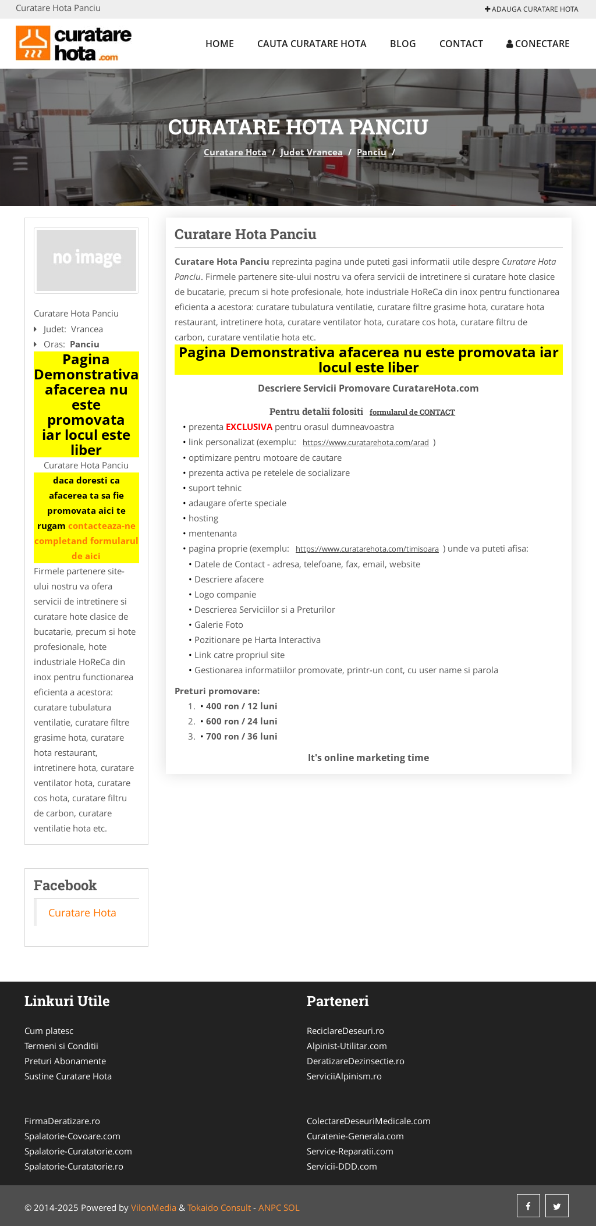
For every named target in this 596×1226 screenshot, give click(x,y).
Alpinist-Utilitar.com (347, 1045)
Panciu (371, 152)
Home (219, 43)
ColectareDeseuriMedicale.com (369, 1121)
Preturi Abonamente (65, 1061)
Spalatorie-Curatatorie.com (78, 1151)
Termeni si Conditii (61, 1045)
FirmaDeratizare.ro (62, 1121)
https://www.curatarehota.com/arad (366, 442)
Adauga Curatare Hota (532, 9)
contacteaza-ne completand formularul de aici (86, 541)
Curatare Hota (235, 152)
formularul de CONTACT (412, 412)
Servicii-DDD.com (342, 1166)
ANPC (269, 1207)
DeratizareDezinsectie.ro (356, 1061)
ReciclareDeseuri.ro (345, 1030)
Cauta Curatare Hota (312, 43)
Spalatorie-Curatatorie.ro (73, 1166)
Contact (461, 43)
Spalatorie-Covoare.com (72, 1136)
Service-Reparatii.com (350, 1151)
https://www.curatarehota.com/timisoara (367, 548)
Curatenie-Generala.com (355, 1136)
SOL (291, 1207)
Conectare (538, 43)
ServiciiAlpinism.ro (344, 1076)
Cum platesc (48, 1030)
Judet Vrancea (312, 152)
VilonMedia (153, 1207)
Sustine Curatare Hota (68, 1076)
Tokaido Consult (219, 1207)
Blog (403, 43)
